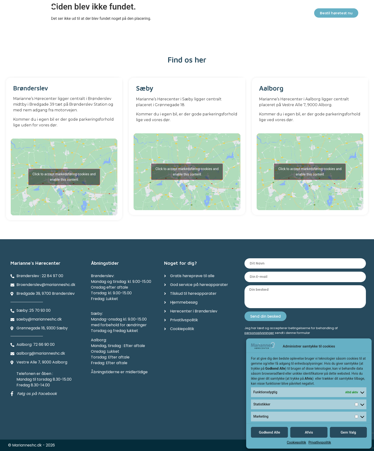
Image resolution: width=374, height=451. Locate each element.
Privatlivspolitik (319, 442)
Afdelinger (265, 14)
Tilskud (168, 13)
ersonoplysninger (260, 333)
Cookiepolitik (296, 442)
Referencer (232, 13)
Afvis (309, 432)
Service (145, 13)
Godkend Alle (269, 432)
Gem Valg (348, 432)
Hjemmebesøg (199, 13)
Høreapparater (113, 14)
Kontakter (297, 14)
